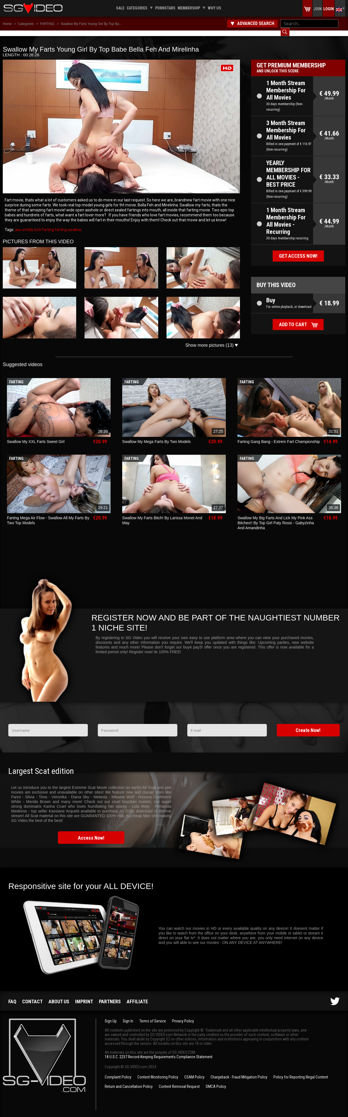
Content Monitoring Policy (157, 1071)
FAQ (12, 996)
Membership (189, 8)
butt (37, 224)
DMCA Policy (216, 1081)
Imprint (84, 996)
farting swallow (68, 224)
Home (7, 24)
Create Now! (308, 725)
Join (317, 9)
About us (58, 996)
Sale (120, 8)
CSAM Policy (194, 1071)
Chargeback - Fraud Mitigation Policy (239, 1071)
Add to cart (293, 319)
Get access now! (298, 250)
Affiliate (137, 996)
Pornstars (165, 8)
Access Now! (91, 832)
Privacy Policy (183, 1015)
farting (47, 224)
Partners (110, 996)
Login (328, 9)
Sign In (128, 1015)
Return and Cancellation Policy (129, 1081)
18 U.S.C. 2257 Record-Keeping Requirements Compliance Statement (159, 1051)
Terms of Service (152, 1015)
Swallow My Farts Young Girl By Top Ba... (91, 24)
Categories (137, 8)
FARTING (47, 24)
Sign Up (111, 1015)
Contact (32, 996)
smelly (27, 224)
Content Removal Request (179, 1081)
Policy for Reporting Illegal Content (300, 1071)
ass (18, 224)
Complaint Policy (118, 1071)
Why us (214, 8)
